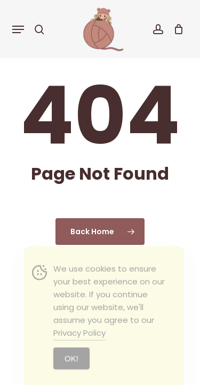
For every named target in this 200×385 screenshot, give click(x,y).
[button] (18, 29)
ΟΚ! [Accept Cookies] (71, 367)
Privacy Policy (79, 342)
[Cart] (176, 29)
